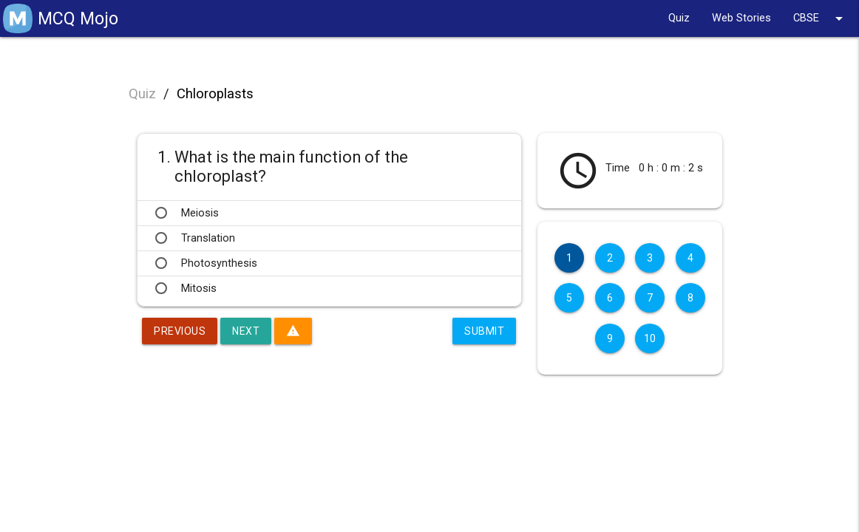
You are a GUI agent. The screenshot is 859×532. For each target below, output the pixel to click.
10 (650, 338)
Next (245, 331)
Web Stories (741, 18)
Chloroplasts (215, 94)
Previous (180, 331)
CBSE (820, 18)
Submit (484, 331)
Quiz (679, 18)
